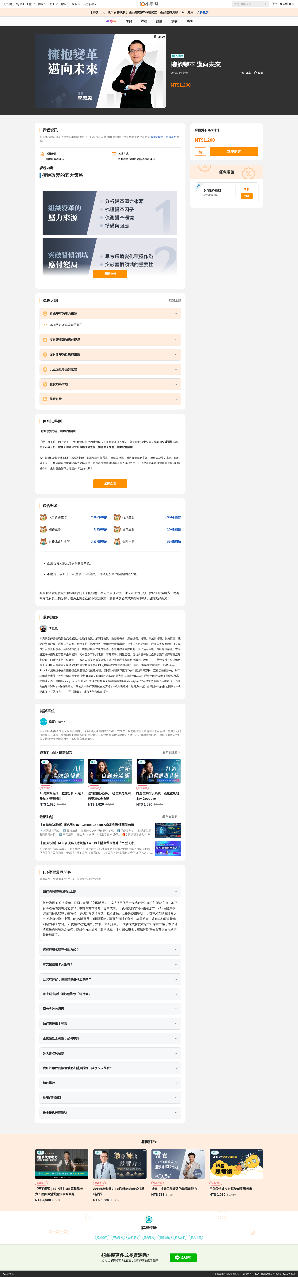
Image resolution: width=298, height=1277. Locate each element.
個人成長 (195, 1237)
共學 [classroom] (190, 21)
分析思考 (133, 1237)
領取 (247, 196)
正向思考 (149, 1237)
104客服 (8, 1273)
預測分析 (180, 1237)
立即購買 (234, 151)
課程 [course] (144, 21)
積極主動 (164, 1237)
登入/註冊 (285, 4)
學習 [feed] (129, 21)
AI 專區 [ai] (111, 21)
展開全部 (110, 273)
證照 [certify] (159, 21)
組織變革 (102, 1237)
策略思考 (118, 1237)
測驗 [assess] (174, 21)
